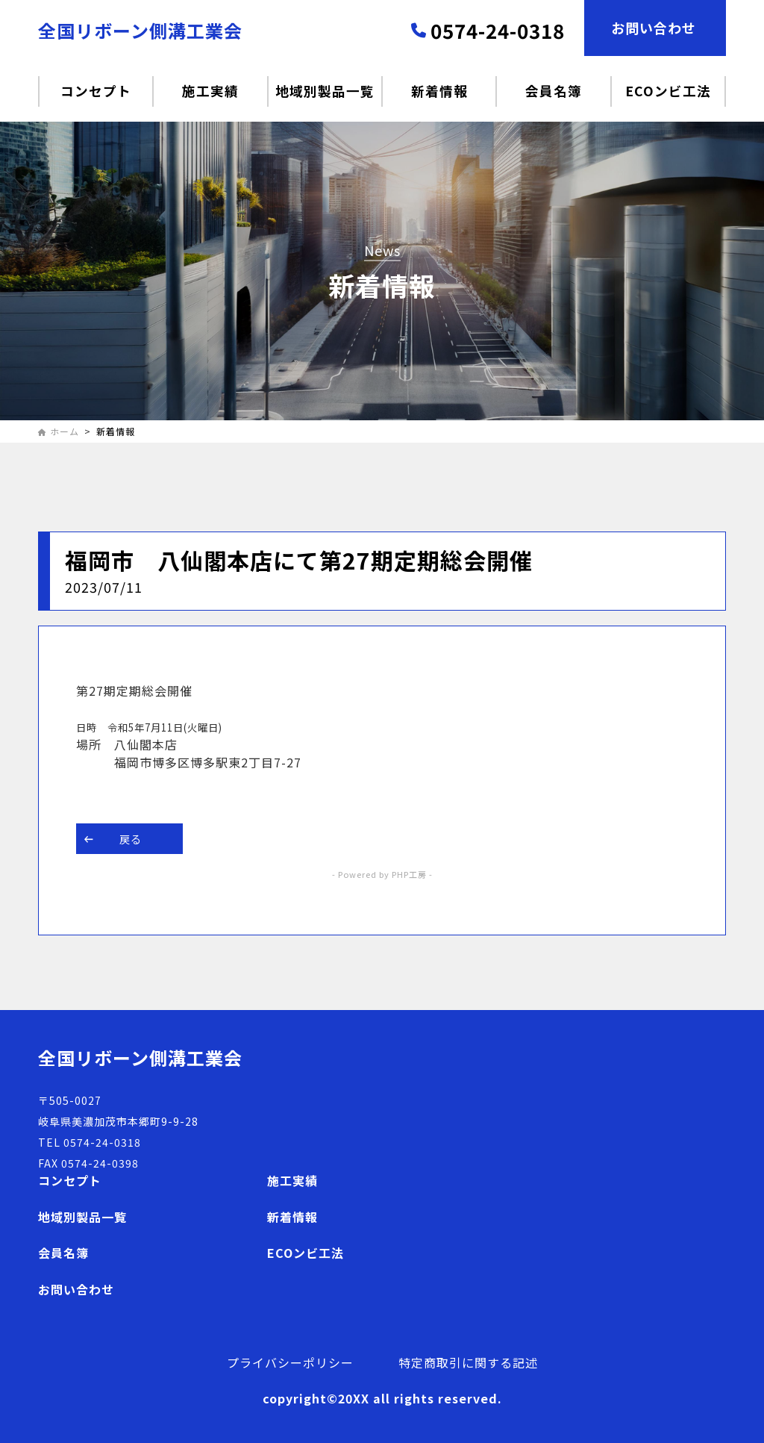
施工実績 (292, 1180)
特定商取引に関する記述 (468, 1362)
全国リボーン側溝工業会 (140, 30)
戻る (113, 839)
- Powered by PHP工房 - (382, 874)
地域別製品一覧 (82, 1217)
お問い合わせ (76, 1289)
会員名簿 (63, 1253)
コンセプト (69, 1180)
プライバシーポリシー (290, 1362)
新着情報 (292, 1217)
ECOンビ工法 (305, 1253)
